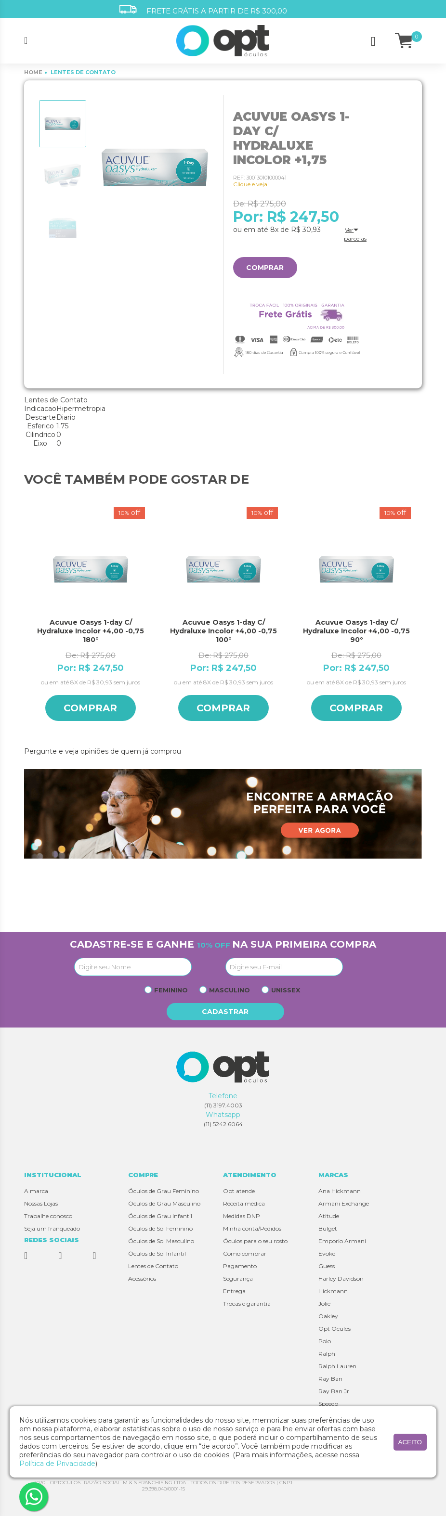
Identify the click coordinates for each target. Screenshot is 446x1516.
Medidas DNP (241, 1216)
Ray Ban (330, 1378)
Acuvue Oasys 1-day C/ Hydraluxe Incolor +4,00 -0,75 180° (90, 631)
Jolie (324, 1303)
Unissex (285, 990)
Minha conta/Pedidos (252, 1228)
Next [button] (417, 622)
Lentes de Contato (153, 1266)
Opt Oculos (334, 1328)
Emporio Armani (342, 1241)
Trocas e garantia (247, 1303)
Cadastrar (225, 1011)
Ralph (326, 1353)
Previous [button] (29, 622)
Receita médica (244, 1203)
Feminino (171, 990)
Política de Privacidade (57, 1463)
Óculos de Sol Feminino (160, 1228)
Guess (326, 1266)
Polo (324, 1341)
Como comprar (244, 1253)
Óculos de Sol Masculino (161, 1241)
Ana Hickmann (339, 1191)
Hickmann (333, 1291)
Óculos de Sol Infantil (157, 1253)
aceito (410, 1442)
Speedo (328, 1403)
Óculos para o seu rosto (255, 1241)
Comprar (265, 267)
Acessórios (142, 1278)
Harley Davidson (341, 1278)
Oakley (328, 1316)
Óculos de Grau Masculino (164, 1203)
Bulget (327, 1228)
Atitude (328, 1216)
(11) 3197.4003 (223, 1105)
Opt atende (239, 1191)
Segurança (238, 1278)
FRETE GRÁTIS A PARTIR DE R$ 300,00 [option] (203, 10)
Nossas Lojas (41, 1203)
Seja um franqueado (52, 1228)
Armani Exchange (343, 1203)
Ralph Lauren (337, 1366)
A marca (36, 1191)
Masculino (229, 990)
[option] (63, 124)
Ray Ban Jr (333, 1391)
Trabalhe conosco (48, 1216)
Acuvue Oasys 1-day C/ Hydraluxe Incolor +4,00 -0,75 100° (223, 631)
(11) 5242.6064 (223, 1124)
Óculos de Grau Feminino (163, 1191)
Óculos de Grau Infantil (160, 1216)
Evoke (326, 1253)
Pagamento (240, 1266)
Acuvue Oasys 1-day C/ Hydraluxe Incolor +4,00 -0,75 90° (356, 631)
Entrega (234, 1291)
